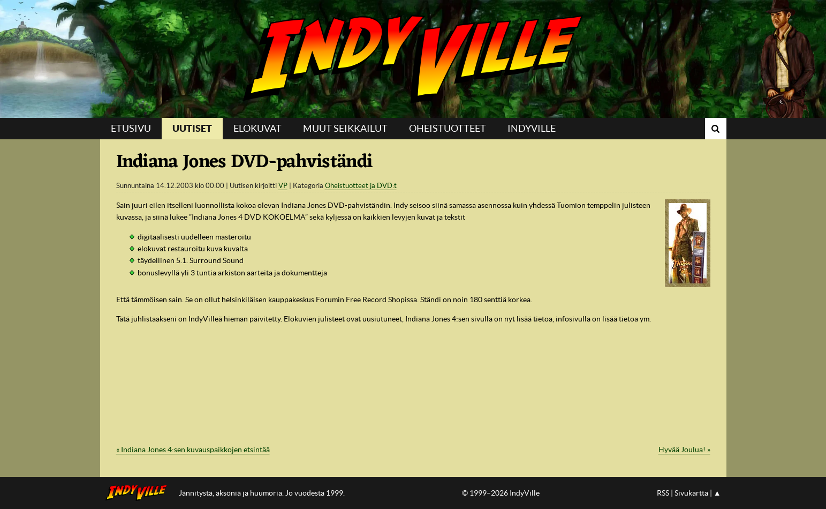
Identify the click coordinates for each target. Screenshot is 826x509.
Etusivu (131, 128)
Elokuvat (257, 128)
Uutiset (192, 128)
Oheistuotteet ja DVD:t (361, 186)
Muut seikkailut (345, 128)
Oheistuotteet (447, 128)
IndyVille (413, 59)
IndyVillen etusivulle (139, 493)
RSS (663, 493)
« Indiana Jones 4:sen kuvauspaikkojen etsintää (193, 449)
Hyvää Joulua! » (684, 449)
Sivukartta (691, 493)
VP (282, 186)
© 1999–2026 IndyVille (501, 493)
